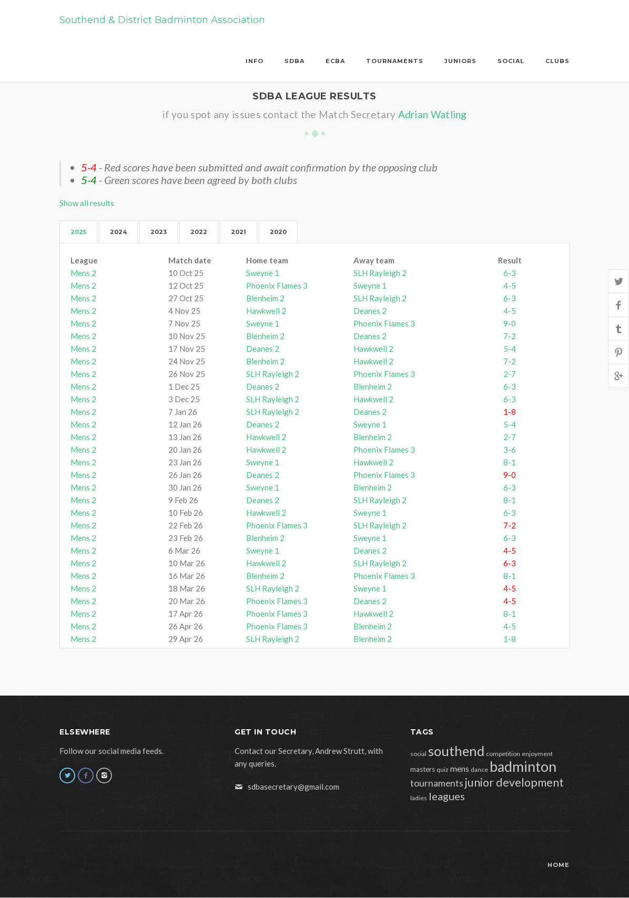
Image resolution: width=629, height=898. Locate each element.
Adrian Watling (432, 114)
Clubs (557, 61)
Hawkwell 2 (266, 310)
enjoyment (537, 754)
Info (254, 61)
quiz (443, 769)
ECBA (335, 61)
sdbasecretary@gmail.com (293, 786)
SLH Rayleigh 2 (380, 273)
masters (422, 769)
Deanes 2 (370, 310)
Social (511, 61)
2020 (278, 232)
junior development (514, 782)
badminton (523, 766)
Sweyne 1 (262, 273)
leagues (447, 796)
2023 (158, 232)
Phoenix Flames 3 (277, 285)
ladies (418, 798)
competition (503, 754)
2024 (118, 232)
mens (459, 768)
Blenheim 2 (265, 298)
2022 (198, 232)
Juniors (460, 61)
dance (479, 769)
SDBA (295, 61)
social (418, 754)
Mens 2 (83, 273)
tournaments (436, 783)
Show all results (86, 203)
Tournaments (394, 61)
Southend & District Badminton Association (162, 20)
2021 (238, 232)
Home (558, 865)
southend (456, 751)
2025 (78, 232)
